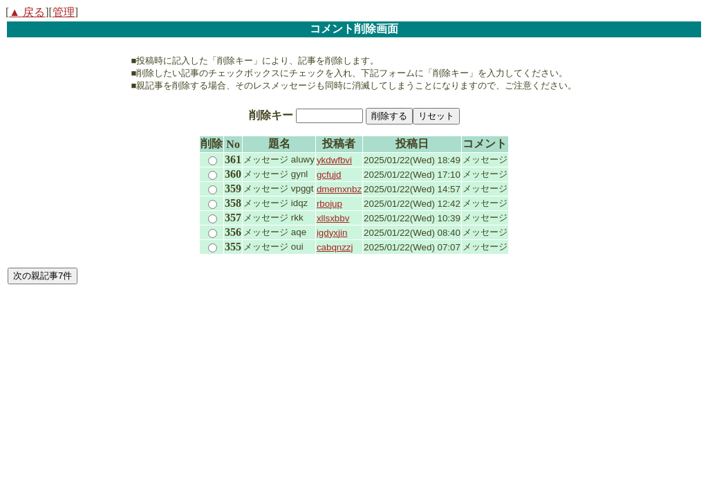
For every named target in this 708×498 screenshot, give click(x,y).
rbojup (329, 204)
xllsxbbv (333, 218)
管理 (64, 12)
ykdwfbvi (334, 160)
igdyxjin (332, 233)
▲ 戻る (27, 12)
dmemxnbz (339, 189)
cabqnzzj (335, 247)
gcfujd (329, 174)
